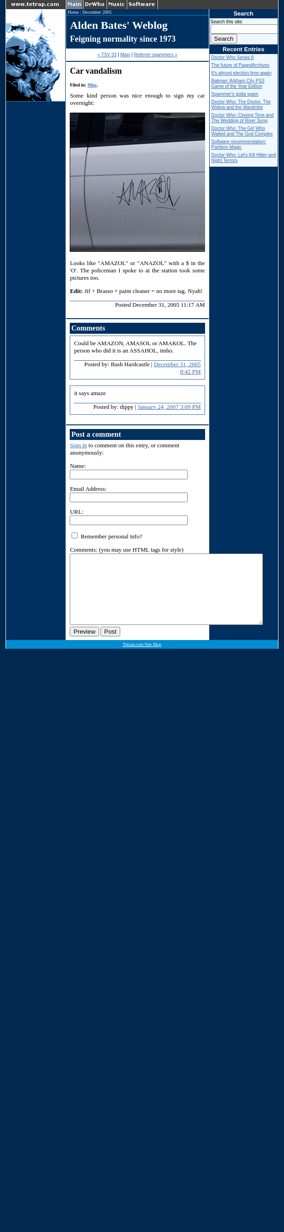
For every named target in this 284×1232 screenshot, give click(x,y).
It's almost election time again (242, 73)
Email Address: (88, 488)
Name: (78, 465)
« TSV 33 (107, 54)
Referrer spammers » (155, 54)
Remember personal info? (107, 536)
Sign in (78, 445)
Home (72, 12)
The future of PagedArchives (241, 65)
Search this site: (227, 21)
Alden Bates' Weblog (118, 25)
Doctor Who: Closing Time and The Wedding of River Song (243, 118)
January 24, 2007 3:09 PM (169, 406)
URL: (77, 511)
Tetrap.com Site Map (142, 658)
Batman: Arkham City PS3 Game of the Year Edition (238, 83)
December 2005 (97, 12)
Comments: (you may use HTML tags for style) (127, 549)
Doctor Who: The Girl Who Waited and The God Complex (242, 131)
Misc (92, 84)
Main (125, 54)
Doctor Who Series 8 (233, 57)
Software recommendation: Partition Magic (239, 144)
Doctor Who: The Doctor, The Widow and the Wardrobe (241, 104)
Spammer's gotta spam (235, 94)
